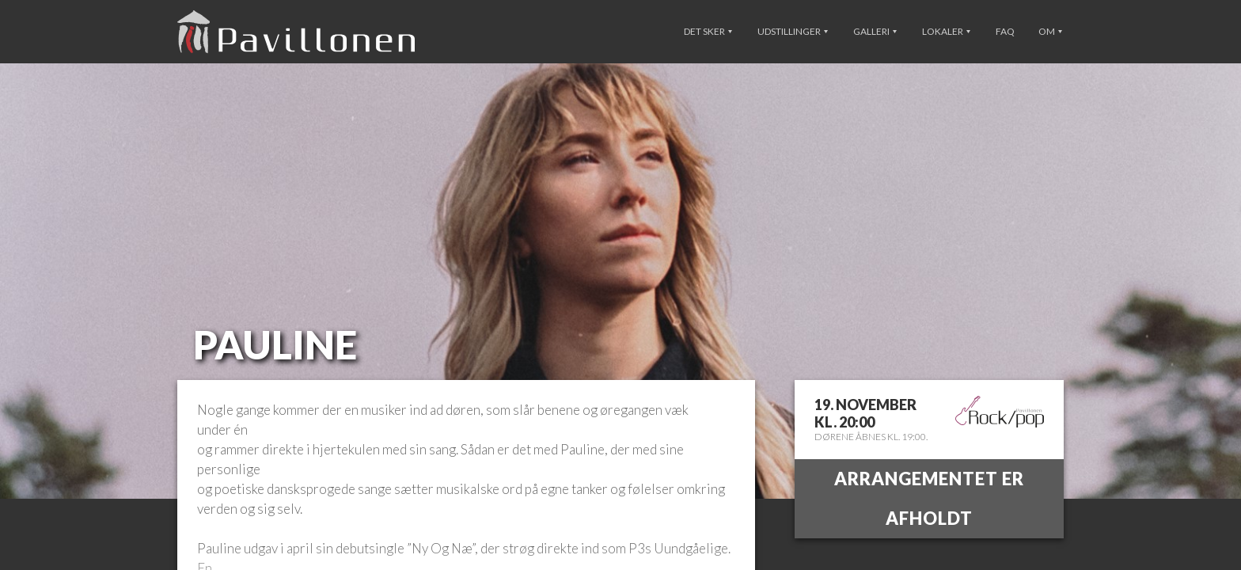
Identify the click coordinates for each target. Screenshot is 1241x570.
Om (1050, 31)
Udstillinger (792, 31)
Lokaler (946, 31)
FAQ (1005, 31)
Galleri (875, 31)
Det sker (708, 31)
